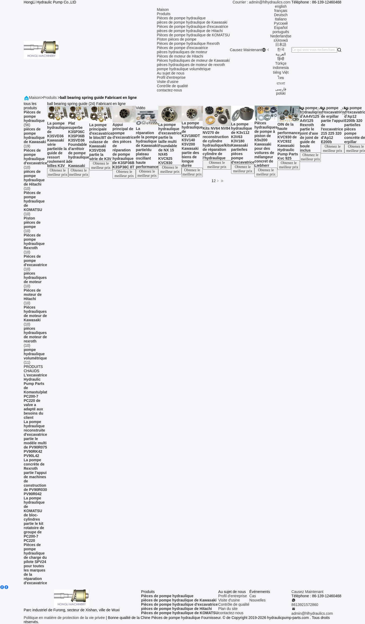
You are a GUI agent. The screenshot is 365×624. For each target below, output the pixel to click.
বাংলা (281, 83)
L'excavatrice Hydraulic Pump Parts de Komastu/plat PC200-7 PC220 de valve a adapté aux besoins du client (35, 396)
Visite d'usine (167, 82)
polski (281, 93)
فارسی (280, 89)
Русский (281, 23)
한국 (281, 49)
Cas (252, 596)
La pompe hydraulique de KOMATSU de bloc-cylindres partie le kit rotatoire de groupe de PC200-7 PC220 (34, 519)
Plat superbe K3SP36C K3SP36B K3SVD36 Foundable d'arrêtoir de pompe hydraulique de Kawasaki (78, 144)
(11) (35, 356)
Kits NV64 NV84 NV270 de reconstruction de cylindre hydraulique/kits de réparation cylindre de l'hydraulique (217, 143)
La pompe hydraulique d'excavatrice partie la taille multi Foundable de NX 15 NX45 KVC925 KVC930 (170, 143)
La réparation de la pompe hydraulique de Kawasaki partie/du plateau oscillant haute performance (147, 147)
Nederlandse (280, 36)
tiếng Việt (281, 72)
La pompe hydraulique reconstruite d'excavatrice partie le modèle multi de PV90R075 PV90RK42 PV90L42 (35, 439)
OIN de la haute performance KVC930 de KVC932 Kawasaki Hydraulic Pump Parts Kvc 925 (288, 141)
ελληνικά (281, 40)
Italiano (281, 19)
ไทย (281, 78)
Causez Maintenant (246, 50)
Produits (163, 14)
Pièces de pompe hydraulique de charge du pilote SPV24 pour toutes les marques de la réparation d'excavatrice (35, 564)
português (281, 32)
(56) (35, 118)
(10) (35, 158)
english (281, 6)
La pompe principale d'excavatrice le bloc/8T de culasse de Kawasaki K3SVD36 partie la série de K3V (100, 142)
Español (281, 27)
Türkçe (280, 63)
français (280, 10)
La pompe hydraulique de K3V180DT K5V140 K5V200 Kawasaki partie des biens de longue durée (192, 144)
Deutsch (280, 15)
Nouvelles (257, 600)
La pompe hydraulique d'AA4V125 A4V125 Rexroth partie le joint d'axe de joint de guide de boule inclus (310, 129)
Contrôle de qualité (172, 86)
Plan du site (228, 609)
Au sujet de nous (170, 73)
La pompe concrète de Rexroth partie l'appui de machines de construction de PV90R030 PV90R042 (35, 477)
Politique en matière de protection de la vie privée (64, 618)
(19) (35, 137)
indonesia (281, 67)
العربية (281, 54)
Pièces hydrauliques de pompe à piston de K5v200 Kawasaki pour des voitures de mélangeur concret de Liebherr (265, 144)
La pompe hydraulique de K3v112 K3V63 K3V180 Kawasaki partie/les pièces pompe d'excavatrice (242, 143)
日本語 (280, 44)
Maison (163, 9)
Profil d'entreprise (171, 77)
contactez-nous (169, 90)
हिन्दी (280, 59)
